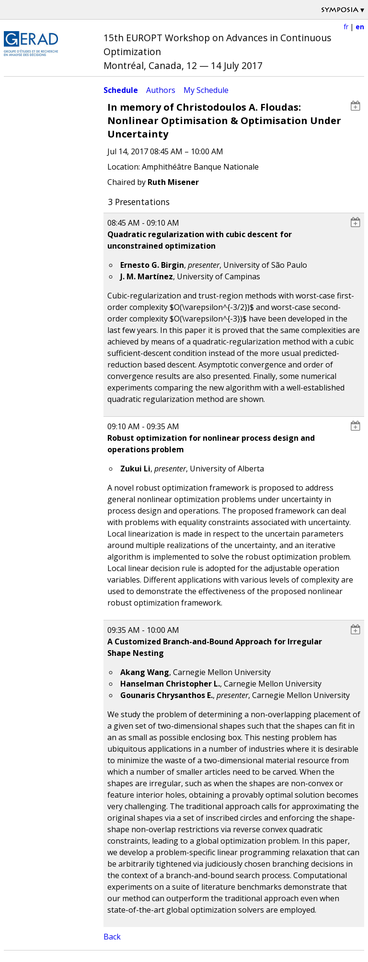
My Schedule (206, 90)
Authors (160, 90)
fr (346, 26)
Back (112, 936)
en (360, 26)
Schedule (121, 90)
